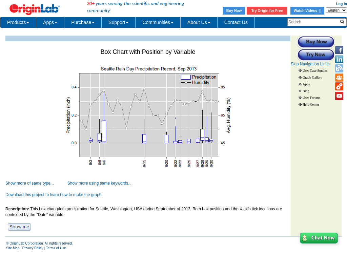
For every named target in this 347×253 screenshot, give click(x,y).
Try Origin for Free (267, 10)
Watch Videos (307, 10)
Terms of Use (56, 248)
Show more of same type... (29, 183)
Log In (341, 4)
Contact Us (236, 22)
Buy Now (234, 10)
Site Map (12, 248)
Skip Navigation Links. (311, 64)
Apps (50, 22)
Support (118, 22)
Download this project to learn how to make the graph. (54, 194)
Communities (158, 22)
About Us (198, 22)
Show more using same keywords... (99, 183)
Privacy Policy (32, 248)
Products (18, 22)
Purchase (83, 22)
